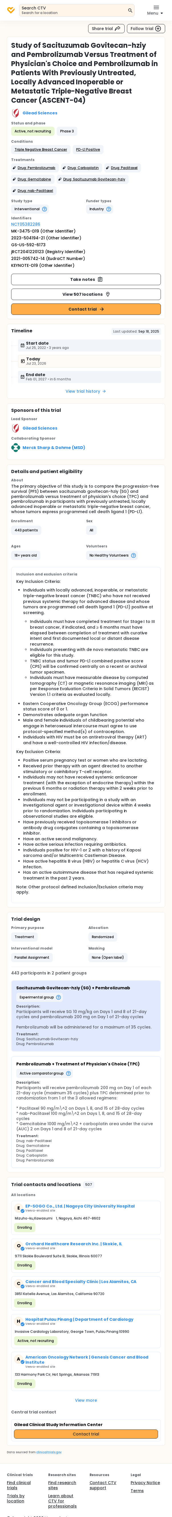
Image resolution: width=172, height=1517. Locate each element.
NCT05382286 (25, 224)
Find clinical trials (19, 1485)
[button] (40, 149)
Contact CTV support (103, 1485)
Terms (137, 1490)
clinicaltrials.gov (48, 1452)
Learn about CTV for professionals (62, 1501)
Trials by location (16, 1498)
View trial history (86, 391)
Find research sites (62, 1485)
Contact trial (86, 309)
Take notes (86, 279)
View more (86, 1400)
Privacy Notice (145, 1482)
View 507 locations (86, 294)
